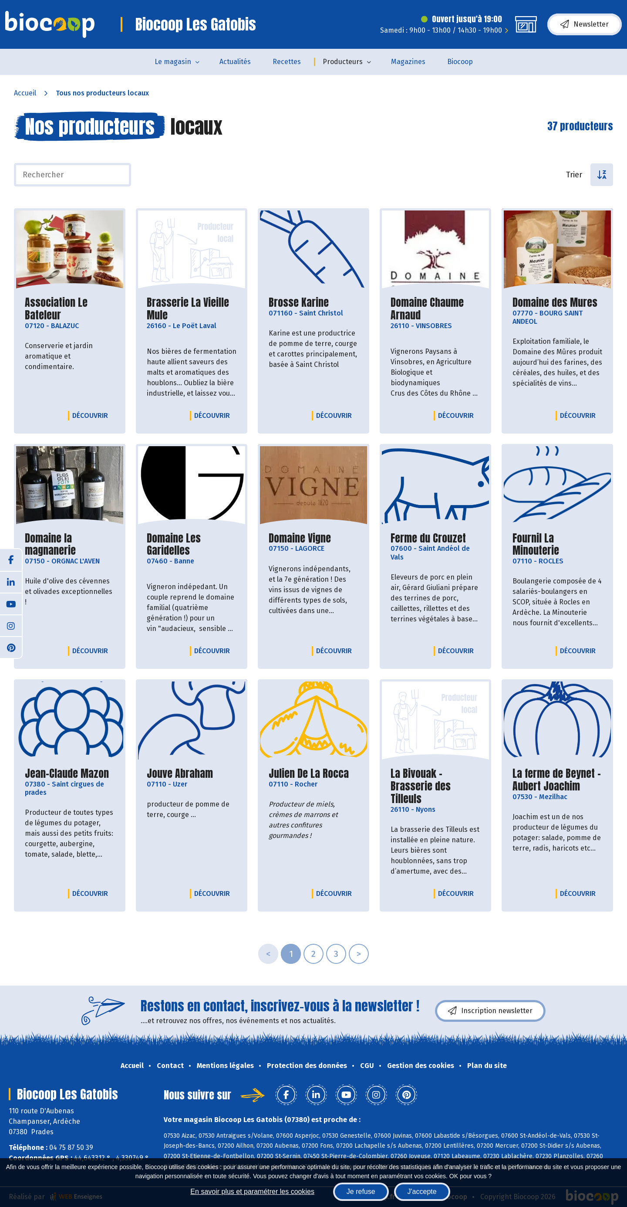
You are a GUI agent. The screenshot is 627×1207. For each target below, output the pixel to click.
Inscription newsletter (490, 1011)
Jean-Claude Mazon (67, 773)
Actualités (235, 62)
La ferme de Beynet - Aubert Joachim (557, 780)
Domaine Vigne (300, 538)
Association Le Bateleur (70, 309)
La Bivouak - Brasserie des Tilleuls (435, 786)
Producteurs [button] (343, 62)
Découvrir (92, 415)
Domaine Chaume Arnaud (435, 309)
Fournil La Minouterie (557, 544)
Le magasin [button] (173, 62)
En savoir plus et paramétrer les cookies (252, 1191)
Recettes (287, 62)
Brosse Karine (299, 302)
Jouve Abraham (180, 773)
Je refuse (361, 1191)
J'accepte (422, 1191)
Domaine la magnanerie (70, 544)
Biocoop (460, 62)
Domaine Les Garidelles (191, 544)
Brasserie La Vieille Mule (191, 309)
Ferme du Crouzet (428, 538)
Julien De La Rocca (309, 773)
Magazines (408, 62)
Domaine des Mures (554, 302)
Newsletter (584, 24)
